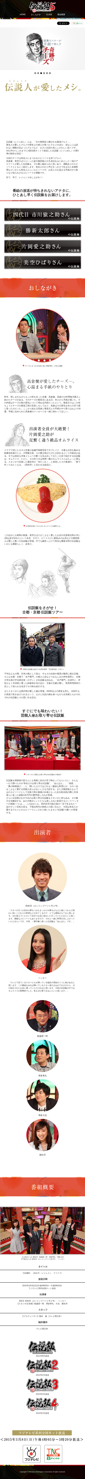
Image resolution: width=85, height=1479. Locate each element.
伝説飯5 (42, 7)
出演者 (49, 14)
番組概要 (61, 14)
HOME (23, 14)
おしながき (36, 14)
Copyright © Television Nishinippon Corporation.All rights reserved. (42, 1472)
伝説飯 (42, 1167)
